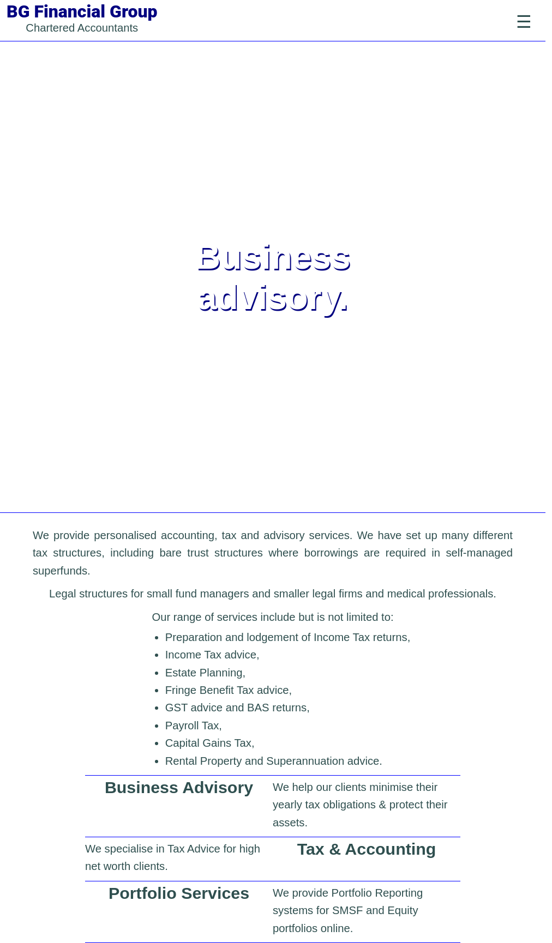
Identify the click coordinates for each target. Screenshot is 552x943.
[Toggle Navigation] (524, 22)
